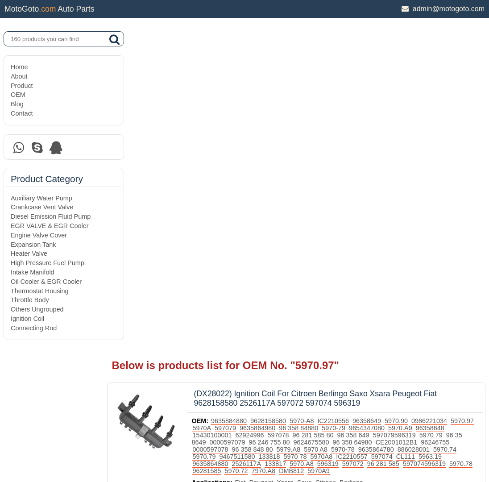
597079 (278, 101)
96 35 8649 (261, 115)
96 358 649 (411, 108)
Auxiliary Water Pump (41, 198)
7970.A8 (423, 144)
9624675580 (382, 115)
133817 (410, 137)
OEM (18, 94)
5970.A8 (437, 137)
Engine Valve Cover (39, 235)
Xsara (311, 162)
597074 (263, 137)
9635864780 (236, 129)
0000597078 (314, 122)
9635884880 (255, 94)
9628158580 (294, 94)
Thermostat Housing (40, 291)
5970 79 (229, 115)
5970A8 (449, 129)
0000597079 (298, 115)
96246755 (278, 122)
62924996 (307, 108)
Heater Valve (29, 253)
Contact (22, 113)
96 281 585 (259, 144)
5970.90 (422, 94)
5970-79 (386, 101)
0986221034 (455, 94)
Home (19, 67)
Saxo (330, 162)
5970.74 (304, 129)
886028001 (273, 129)
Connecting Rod (34, 328)
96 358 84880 (351, 101)
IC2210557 (233, 137)
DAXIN (214, 441)
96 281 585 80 (370, 108)
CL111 (287, 137)
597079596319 (452, 108)
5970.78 (336, 144)
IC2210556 (358, 94)
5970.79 (331, 129)
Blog (17, 104)
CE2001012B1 (239, 122)
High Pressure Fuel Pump (47, 262)
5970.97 (229, 101)
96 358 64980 (423, 115)
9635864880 (345, 137)
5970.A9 (453, 101)
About (19, 76)
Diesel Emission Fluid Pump (51, 216)
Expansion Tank (33, 244)
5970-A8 (327, 94)
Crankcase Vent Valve (42, 207)
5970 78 (422, 129)
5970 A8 (419, 122)
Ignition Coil (27, 318)
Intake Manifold (32, 272)
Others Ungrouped (37, 309)
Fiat (266, 162)
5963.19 (312, 137)
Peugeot (287, 162)
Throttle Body (30, 299)
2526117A (381, 137)
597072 (229, 144)
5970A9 (229, 151)
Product (22, 85)
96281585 (366, 144)
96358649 (392, 94)
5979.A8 (392, 122)
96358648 (232, 108)
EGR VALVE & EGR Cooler (50, 225)
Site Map (23, 452)
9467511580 (364, 129)
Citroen (351, 162)
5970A (254, 101)
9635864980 (310, 101)
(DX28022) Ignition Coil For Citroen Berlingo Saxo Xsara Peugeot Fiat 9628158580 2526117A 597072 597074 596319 (341, 71)
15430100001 (270, 108)
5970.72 (395, 144)
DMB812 (451, 144)
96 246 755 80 (340, 115)
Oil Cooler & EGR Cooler (46, 281)
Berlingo (377, 162)
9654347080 (419, 101)
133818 (396, 129)
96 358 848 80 (355, 122)
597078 (336, 108)
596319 (462, 137)
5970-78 (446, 122)
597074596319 (300, 144)
